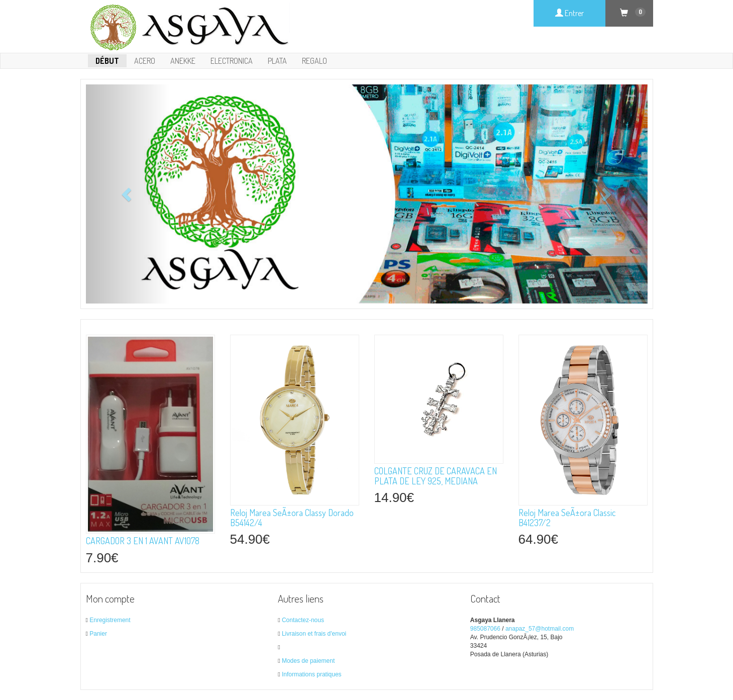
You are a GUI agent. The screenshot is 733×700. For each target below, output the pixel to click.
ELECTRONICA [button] (232, 61)
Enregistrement (109, 620)
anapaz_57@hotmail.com (539, 628)
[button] (128, 194)
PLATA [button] (277, 61)
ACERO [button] (144, 61)
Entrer (569, 13)
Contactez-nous (303, 620)
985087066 (485, 628)
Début (107, 61)
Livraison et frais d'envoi (314, 633)
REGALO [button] (314, 61)
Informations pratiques (312, 674)
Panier (98, 633)
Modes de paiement (308, 660)
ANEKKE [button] (182, 61)
